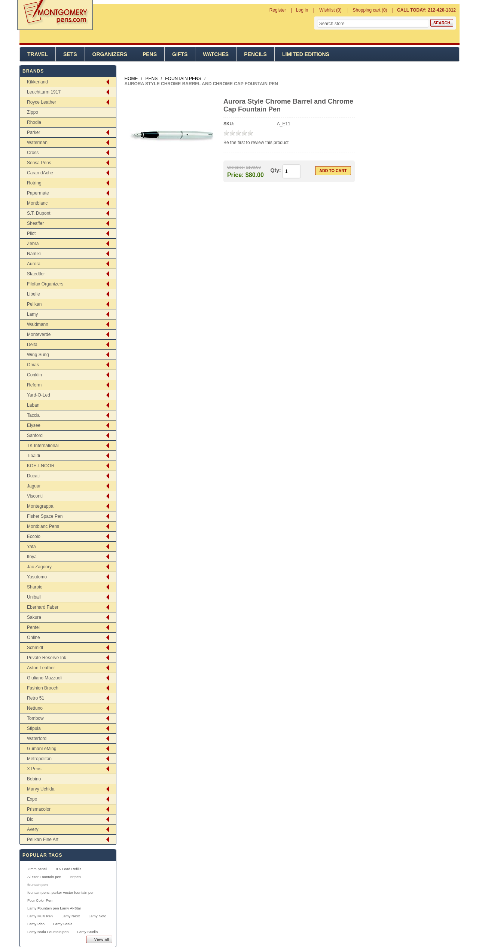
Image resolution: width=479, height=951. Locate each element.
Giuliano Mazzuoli (44, 678)
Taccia (33, 415)
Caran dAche (40, 172)
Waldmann (37, 324)
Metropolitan (39, 758)
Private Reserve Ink (46, 657)
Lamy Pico (36, 924)
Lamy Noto (98, 916)
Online (33, 637)
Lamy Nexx (70, 916)
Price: (235, 174)
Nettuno (35, 708)
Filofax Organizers (45, 284)
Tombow (35, 718)
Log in (302, 10)
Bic (30, 819)
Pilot (31, 233)
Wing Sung (38, 354)
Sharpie (34, 587)
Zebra (33, 243)
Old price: (236, 167)
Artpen (75, 877)
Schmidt (35, 647)
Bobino (34, 779)
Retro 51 (35, 698)
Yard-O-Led (38, 395)
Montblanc (37, 203)
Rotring (34, 183)
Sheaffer (35, 223)
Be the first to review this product (256, 142)
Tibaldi (33, 455)
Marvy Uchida (40, 789)
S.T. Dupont (39, 213)
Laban (33, 405)
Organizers (109, 54)
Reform (34, 385)
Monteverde (39, 334)
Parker (33, 132)
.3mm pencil (37, 869)
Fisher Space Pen (44, 516)
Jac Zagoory (39, 566)
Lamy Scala (63, 924)
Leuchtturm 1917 (44, 92)
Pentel (33, 627)
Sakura (34, 617)
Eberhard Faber (42, 607)
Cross (33, 152)
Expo (32, 799)
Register (277, 10)
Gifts (179, 54)
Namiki (34, 253)
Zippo (32, 112)
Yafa (31, 546)
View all (101, 939)
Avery (32, 829)
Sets (70, 54)
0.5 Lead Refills (68, 869)
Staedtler (36, 273)
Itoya (32, 556)
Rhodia (34, 122)
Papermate (38, 193)
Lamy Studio (87, 932)
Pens (150, 54)
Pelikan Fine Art (42, 839)
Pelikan (34, 304)
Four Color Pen (39, 900)
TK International (43, 445)
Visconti (35, 496)
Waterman (37, 142)
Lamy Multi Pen (40, 916)
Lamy (32, 314)
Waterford (36, 738)
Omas (33, 364)
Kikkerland (37, 82)
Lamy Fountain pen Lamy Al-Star (54, 908)
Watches (216, 54)
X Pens (34, 768)
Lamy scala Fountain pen (47, 932)
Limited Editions (305, 54)
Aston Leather (41, 667)
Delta (32, 344)
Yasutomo (37, 577)
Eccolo (33, 536)
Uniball (34, 597)
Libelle (33, 294)
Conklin (34, 374)
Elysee (33, 425)
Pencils (255, 54)
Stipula (34, 728)
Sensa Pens (39, 162)
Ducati (33, 475)
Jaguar (34, 486)
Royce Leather (41, 102)
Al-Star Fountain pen (44, 877)
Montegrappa (40, 506)
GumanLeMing (42, 748)
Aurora (33, 263)
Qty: (276, 170)
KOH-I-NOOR (40, 465)
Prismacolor (39, 809)
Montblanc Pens (43, 526)
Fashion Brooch (42, 688)
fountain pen (37, 885)
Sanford (35, 435)
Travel (37, 54)
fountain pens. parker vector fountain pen (61, 892)
